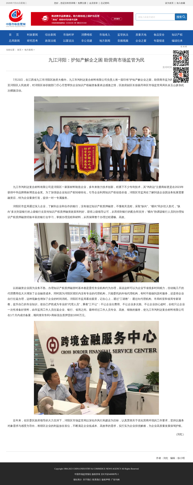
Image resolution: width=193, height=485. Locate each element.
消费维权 (86, 34)
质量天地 (141, 34)
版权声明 (106, 480)
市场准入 (104, 34)
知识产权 (177, 34)
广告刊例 (115, 480)
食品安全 (159, 34)
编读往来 (177, 40)
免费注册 (82, 3)
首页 (19, 50)
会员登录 (93, 3)
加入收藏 (181, 3)
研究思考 (32, 40)
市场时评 (68, 34)
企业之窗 (141, 40)
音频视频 (122, 40)
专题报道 (159, 40)
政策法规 (50, 40)
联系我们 (96, 480)
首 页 (14, 34)
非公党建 (86, 40)
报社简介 (77, 480)
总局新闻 (14, 40)
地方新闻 (104, 40)
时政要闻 (32, 34)
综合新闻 (50, 34)
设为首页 (169, 3)
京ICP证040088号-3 (110, 474)
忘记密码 (105, 3)
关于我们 (87, 480)
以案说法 (68, 40)
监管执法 (122, 34)
